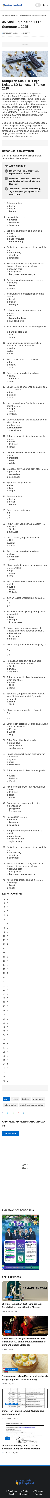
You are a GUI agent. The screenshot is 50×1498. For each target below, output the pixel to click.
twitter (26, 1491)
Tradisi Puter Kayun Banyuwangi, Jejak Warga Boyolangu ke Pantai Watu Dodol (25, 191)
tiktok (11, 1494)
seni (7, 1438)
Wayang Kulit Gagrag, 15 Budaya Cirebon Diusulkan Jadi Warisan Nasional (25, 181)
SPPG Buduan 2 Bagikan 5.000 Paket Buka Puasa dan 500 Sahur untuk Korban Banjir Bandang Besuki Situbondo (24, 1341)
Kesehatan (38, 1099)
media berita (11, 1404)
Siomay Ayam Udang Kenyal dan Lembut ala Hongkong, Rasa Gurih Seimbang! (25, 1378)
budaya (25, 1099)
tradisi (8, 1297)
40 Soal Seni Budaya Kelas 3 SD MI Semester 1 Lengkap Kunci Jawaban (21, 1447)
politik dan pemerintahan (20, 15)
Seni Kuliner (11, 1369)
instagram (24, 1494)
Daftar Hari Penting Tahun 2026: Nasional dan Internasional (23, 1412)
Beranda (5, 15)
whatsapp (39, 1491)
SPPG (7, 1331)
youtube (38, 1494)
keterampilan (10, 1105)
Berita (15, 1099)
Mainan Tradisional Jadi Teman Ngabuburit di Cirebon (24, 172)
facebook (12, 1491)
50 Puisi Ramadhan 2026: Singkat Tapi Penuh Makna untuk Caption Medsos (21, 1305)
